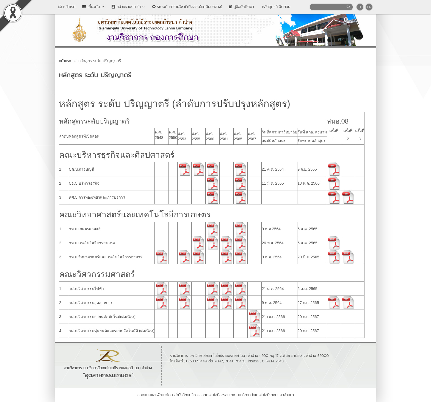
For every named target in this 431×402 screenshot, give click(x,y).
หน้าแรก (67, 7)
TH (360, 6)
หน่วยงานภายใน (129, 7)
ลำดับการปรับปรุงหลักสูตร (231, 103)
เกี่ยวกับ (93, 7)
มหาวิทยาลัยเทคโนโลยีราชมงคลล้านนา (265, 395)
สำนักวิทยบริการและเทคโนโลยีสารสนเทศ (204, 395)
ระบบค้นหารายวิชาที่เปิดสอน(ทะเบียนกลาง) (187, 7)
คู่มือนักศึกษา (241, 7)
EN (369, 6)
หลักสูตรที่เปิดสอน (275, 7)
